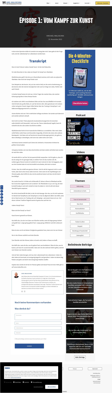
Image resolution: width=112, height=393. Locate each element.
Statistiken (17, 382)
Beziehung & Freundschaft (80, 231)
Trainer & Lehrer (80, 222)
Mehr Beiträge (80, 357)
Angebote (76, 3)
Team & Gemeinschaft (80, 199)
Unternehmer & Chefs (80, 191)
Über (48, 3)
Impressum (95, 368)
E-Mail (99, 379)
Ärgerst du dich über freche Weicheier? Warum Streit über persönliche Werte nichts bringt (80, 316)
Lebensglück (80, 235)
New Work (80, 204)
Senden (29, 346)
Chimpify (65, 391)
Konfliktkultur (80, 213)
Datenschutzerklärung (16, 377)
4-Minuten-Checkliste (102, 3)
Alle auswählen (52, 387)
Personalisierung (36, 382)
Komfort (26, 382)
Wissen (65, 3)
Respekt (80, 226)
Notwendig (8, 382)
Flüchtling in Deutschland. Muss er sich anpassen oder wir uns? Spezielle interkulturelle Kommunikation (80, 346)
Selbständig (80, 186)
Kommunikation (80, 208)
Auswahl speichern (38, 387)
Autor (56, 3)
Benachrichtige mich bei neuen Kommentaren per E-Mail (30, 339)
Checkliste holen (80, 103)
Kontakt (87, 3)
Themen (75, 369)
